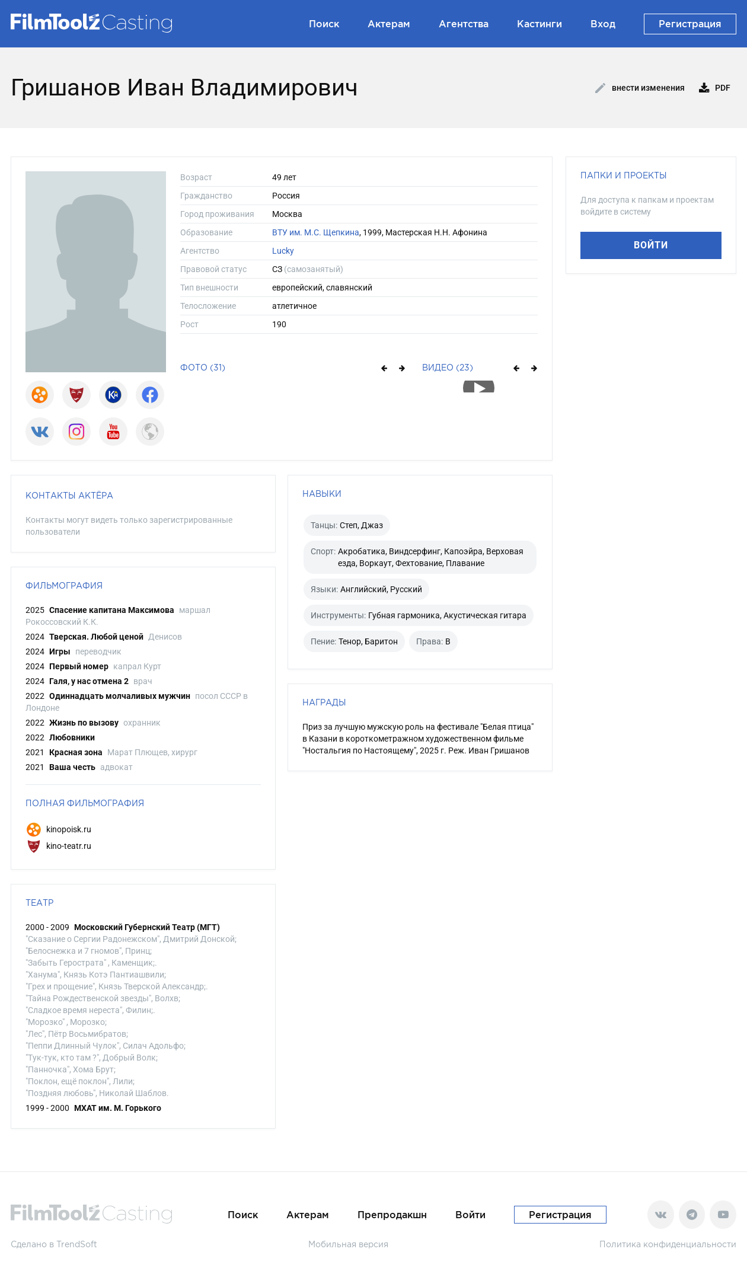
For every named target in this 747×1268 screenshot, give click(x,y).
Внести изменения (640, 88)
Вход (602, 23)
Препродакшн (392, 1214)
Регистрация (690, 23)
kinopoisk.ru (58, 829)
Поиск (324, 23)
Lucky (283, 250)
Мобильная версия (348, 1244)
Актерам (389, 23)
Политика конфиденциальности (667, 1244)
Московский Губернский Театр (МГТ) (147, 927)
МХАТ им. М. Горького (117, 1108)
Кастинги (539, 23)
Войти (651, 245)
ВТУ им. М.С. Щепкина (315, 232)
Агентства (464, 23)
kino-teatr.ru (58, 846)
